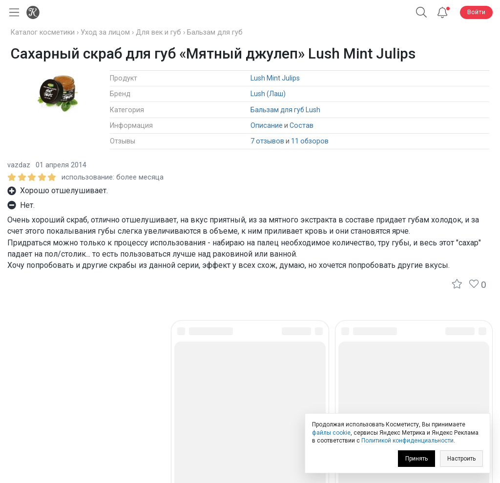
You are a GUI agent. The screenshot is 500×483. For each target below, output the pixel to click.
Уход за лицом (105, 32)
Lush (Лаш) (268, 94)
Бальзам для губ (215, 32)
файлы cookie (331, 432)
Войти (476, 12)
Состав (301, 125)
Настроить (461, 458)
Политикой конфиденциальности (407, 440)
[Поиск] (421, 12)
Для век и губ (158, 32)
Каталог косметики (43, 32)
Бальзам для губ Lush (285, 110)
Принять (416, 458)
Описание (266, 125)
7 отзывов (267, 141)
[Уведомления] (442, 12)
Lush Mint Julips (275, 78)
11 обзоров (310, 141)
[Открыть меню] (12, 12)
